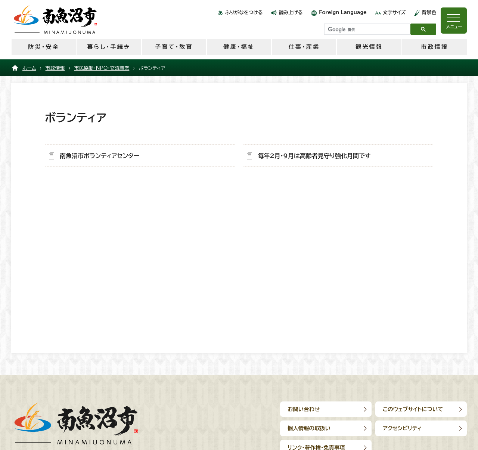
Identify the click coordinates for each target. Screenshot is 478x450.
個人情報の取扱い (309, 428)
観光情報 (369, 47)
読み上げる (291, 12)
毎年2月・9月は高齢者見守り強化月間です (314, 156)
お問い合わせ (304, 409)
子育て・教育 (174, 47)
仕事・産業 (304, 47)
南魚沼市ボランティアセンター (99, 156)
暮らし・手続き (109, 47)
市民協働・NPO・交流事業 (101, 68)
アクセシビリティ (402, 428)
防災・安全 (43, 47)
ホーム (29, 68)
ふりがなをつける (244, 12)
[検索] (366, 29)
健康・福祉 (238, 47)
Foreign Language (343, 12)
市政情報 (434, 47)
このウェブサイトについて (413, 409)
